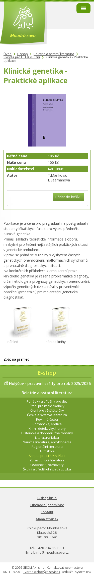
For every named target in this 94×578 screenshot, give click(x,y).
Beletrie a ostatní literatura (54, 54)
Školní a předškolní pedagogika (47, 469)
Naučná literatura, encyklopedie (47, 442)
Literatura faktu (47, 437)
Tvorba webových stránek (41, 572)
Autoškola (47, 451)
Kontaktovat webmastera (65, 567)
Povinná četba (47, 419)
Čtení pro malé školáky (47, 406)
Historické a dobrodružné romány (47, 433)
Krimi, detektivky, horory (47, 428)
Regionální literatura (47, 446)
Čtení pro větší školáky (47, 410)
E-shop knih (47, 498)
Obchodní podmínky (47, 505)
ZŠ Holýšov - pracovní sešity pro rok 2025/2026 (47, 383)
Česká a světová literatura (47, 415)
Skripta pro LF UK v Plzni (22, 57)
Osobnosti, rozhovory (47, 464)
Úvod (8, 54)
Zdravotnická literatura (47, 460)
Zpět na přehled (16, 359)
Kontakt (47, 512)
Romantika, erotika (47, 424)
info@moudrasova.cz (52, 552)
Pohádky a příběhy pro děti (47, 401)
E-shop (22, 54)
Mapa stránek (47, 519)
